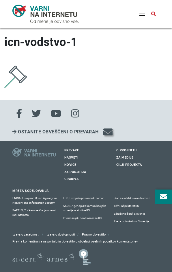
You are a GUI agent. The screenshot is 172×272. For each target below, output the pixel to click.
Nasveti (71, 157)
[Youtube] (56, 114)
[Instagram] (75, 114)
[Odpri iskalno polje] (153, 14)
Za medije (125, 157)
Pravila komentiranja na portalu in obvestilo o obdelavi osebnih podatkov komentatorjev (75, 241)
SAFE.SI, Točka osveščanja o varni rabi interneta (33, 212)
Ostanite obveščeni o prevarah (55, 132)
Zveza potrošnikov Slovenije (131, 221)
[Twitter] (36, 114)
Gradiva (71, 179)
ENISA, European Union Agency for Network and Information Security (34, 200)
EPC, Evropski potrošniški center (83, 198)
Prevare (71, 150)
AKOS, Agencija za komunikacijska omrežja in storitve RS (84, 208)
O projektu (126, 150)
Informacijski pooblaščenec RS (82, 218)
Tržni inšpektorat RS (126, 206)
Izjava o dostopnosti (60, 234)
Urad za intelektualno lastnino (132, 198)
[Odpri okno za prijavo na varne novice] (163, 197)
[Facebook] (19, 114)
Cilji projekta (129, 165)
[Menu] (142, 14)
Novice (70, 165)
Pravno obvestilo (94, 234)
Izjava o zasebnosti (26, 234)
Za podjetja (75, 172)
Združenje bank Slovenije (129, 214)
